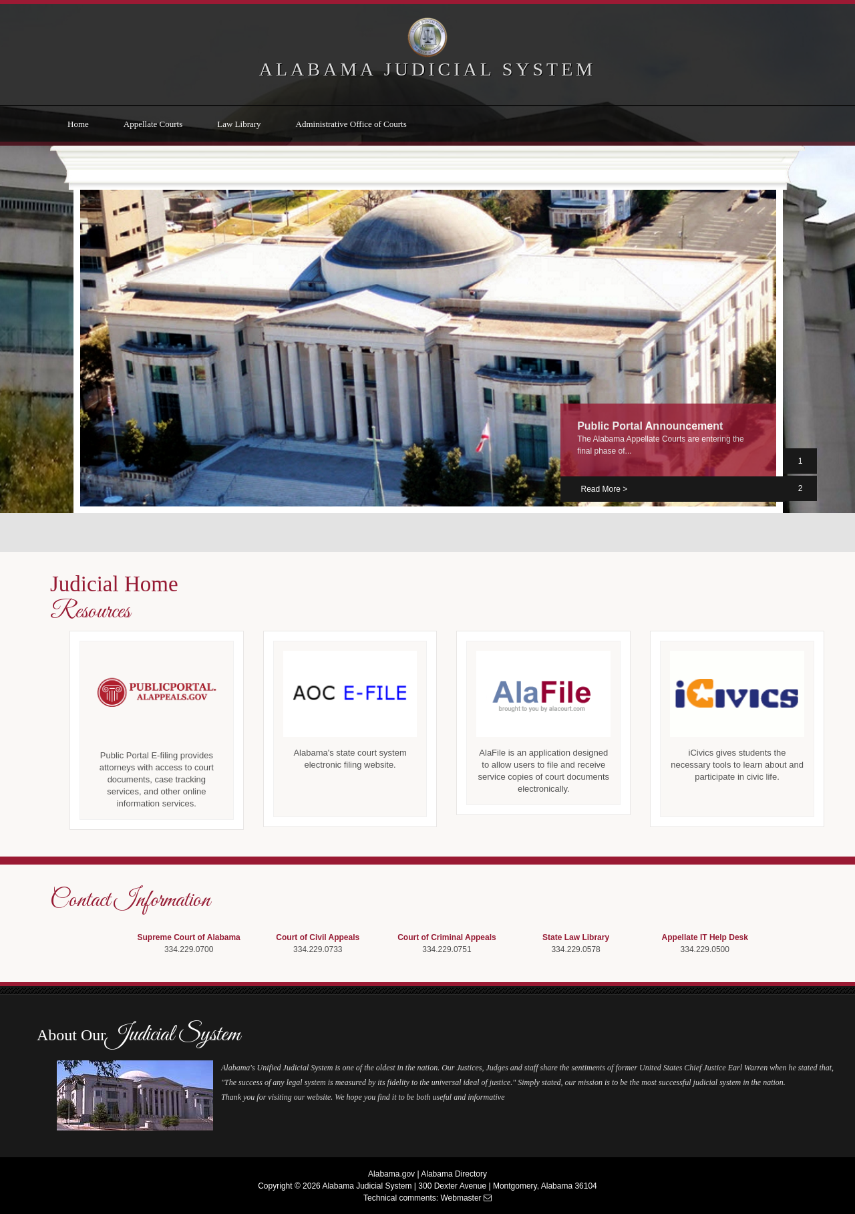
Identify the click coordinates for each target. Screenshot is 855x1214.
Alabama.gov (391, 1174)
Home (78, 124)
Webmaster (460, 1198)
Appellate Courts (153, 124)
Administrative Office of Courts (351, 124)
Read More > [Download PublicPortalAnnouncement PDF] (603, 489)
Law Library (239, 124)
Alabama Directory (454, 1174)
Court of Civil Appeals (317, 937)
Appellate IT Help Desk (705, 937)
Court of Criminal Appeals (446, 937)
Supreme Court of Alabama (189, 937)
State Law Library (575, 937)
